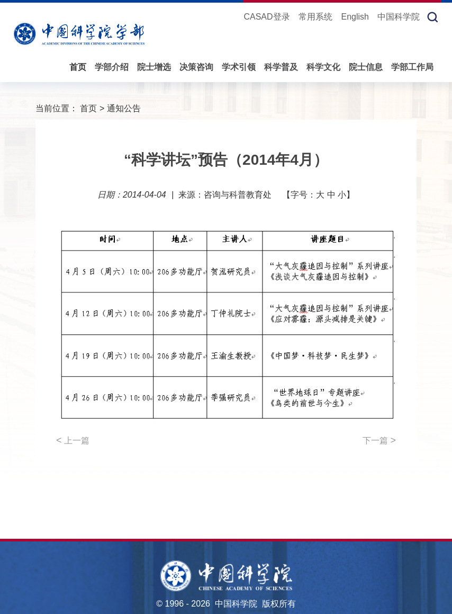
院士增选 (154, 67)
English (354, 16)
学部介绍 (112, 67)
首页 (77, 67)
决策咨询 (196, 67)
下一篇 (379, 440)
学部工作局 (412, 67)
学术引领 (239, 67)
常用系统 (315, 16)
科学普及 (281, 67)
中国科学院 (398, 16)
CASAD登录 (266, 16)
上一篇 (72, 440)
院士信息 (366, 67)
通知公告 (124, 108)
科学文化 (323, 67)
